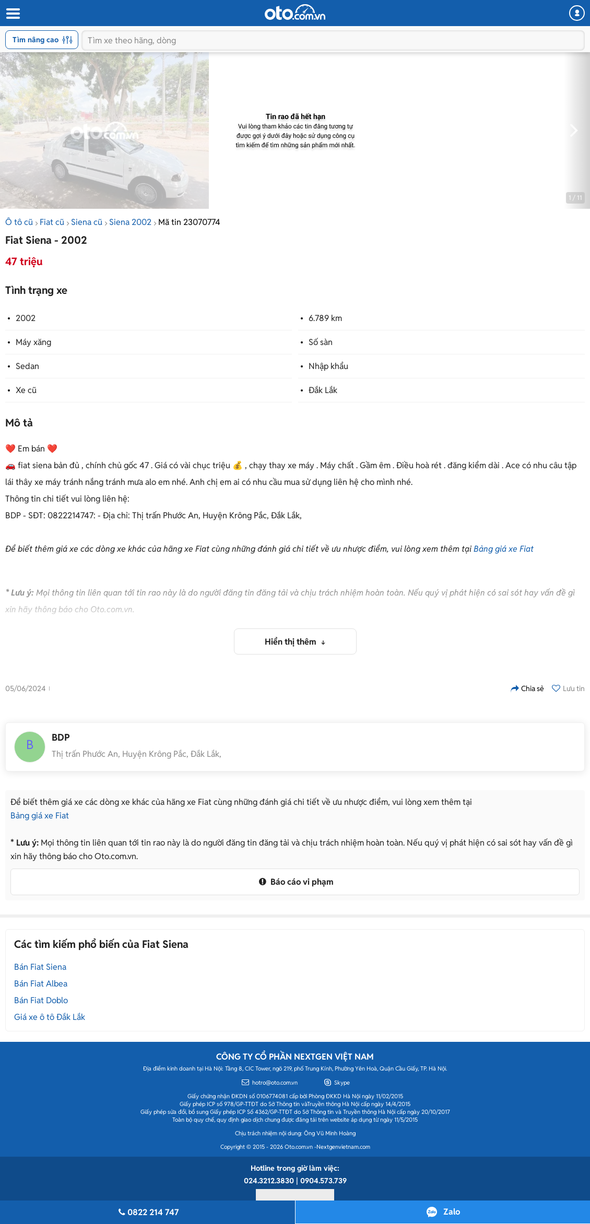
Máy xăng (33, 342)
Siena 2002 (130, 222)
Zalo (451, 1211)
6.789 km (325, 318)
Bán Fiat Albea (40, 983)
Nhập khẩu (328, 366)
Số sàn (321, 342)
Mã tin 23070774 (189, 222)
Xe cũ (26, 390)
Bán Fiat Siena (40, 966)
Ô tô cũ (19, 222)
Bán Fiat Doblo (41, 1000)
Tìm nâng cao (43, 39)
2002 (26, 318)
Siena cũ (86, 222)
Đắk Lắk (323, 390)
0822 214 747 (147, 1212)
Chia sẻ (527, 688)
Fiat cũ (52, 222)
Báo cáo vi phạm (294, 881)
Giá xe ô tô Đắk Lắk (49, 1017)
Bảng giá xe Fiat (504, 548)
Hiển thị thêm (291, 641)
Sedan (27, 366)
